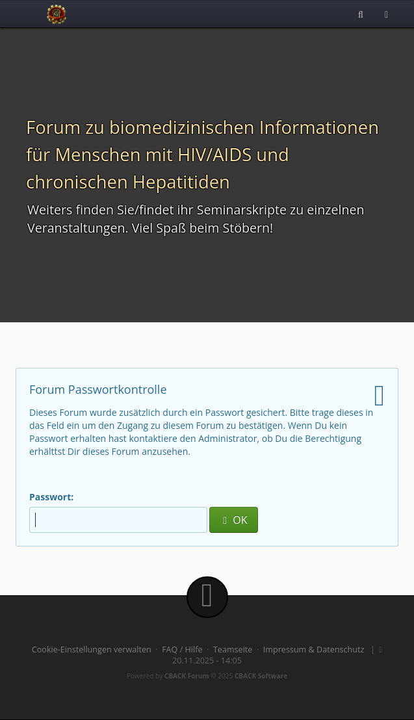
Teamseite (232, 649)
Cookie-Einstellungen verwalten (91, 649)
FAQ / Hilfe (182, 649)
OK (233, 520)
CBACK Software (261, 675)
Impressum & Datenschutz (314, 649)
